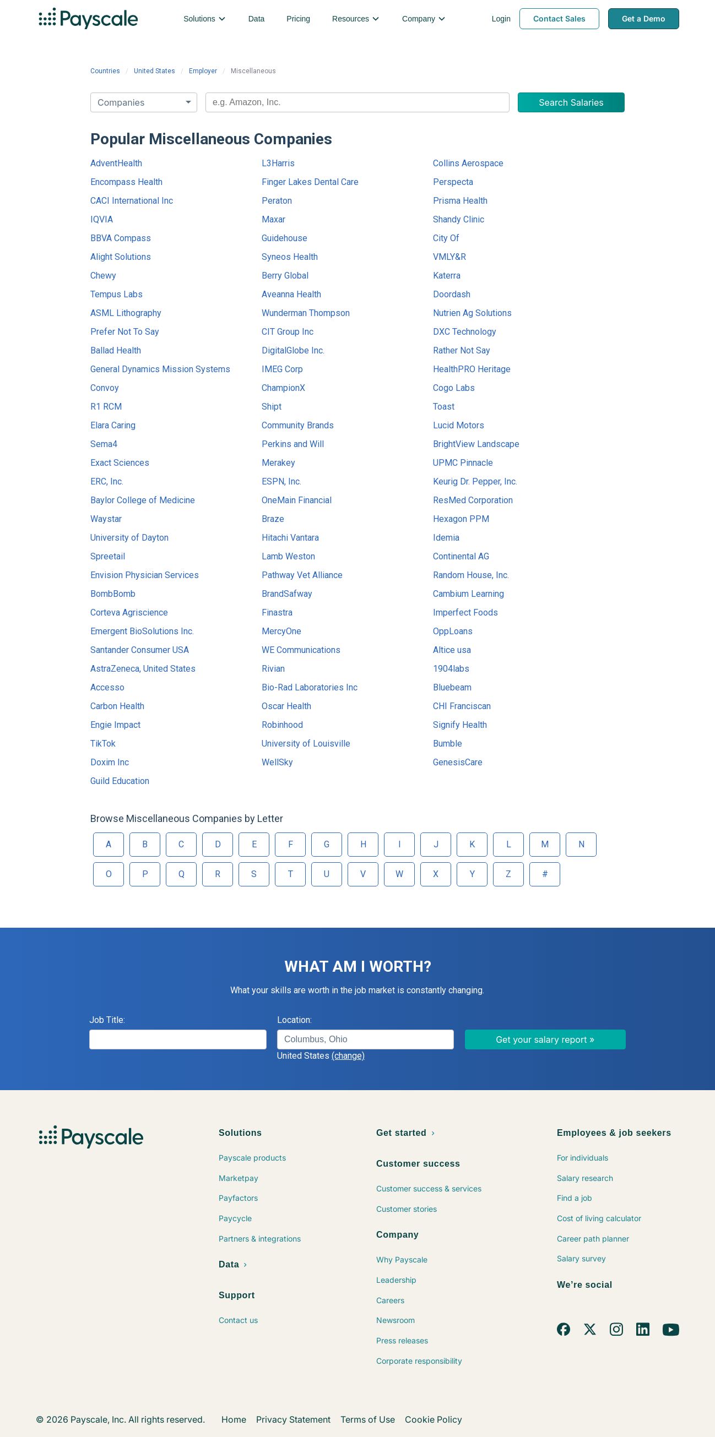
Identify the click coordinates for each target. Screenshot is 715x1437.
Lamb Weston (288, 556)
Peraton (277, 200)
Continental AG (461, 556)
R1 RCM (106, 406)
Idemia (446, 537)
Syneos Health (290, 257)
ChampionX (283, 388)
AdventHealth (116, 163)
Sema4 (103, 444)
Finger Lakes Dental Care (310, 182)
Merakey (278, 463)
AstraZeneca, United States (143, 668)
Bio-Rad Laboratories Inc (310, 687)
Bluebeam (452, 687)
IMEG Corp (282, 369)
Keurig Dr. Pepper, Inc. (475, 481)
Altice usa (452, 650)
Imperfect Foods (465, 612)
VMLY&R (449, 257)
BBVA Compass (120, 238)
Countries (105, 71)
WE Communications (301, 650)
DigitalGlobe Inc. (293, 350)
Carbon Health (117, 706)
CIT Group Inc (287, 331)
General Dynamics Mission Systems (160, 369)
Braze (273, 519)
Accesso (107, 687)
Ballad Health (115, 350)
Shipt (271, 406)
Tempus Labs (116, 294)
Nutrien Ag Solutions (472, 313)
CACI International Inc (131, 200)
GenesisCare (458, 762)
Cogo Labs (454, 388)
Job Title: (107, 1020)
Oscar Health (286, 706)
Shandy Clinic (458, 219)
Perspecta (453, 182)
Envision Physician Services (144, 575)
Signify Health (460, 725)
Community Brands (298, 425)
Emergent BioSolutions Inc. (142, 631)
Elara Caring (113, 425)
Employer (203, 71)
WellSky (277, 762)
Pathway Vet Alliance (302, 575)
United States (154, 71)
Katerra (447, 275)
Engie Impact (115, 725)
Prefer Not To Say (124, 331)
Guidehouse (284, 238)
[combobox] (357, 102)
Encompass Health (126, 182)
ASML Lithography (125, 313)
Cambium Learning (468, 594)
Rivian (273, 668)
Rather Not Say (461, 350)
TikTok (103, 743)
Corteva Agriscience (129, 612)
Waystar (106, 519)
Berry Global (285, 275)
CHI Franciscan (462, 706)
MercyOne (281, 631)
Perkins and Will (293, 444)
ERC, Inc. (106, 481)
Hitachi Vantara (290, 537)
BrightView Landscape (476, 444)
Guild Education (119, 781)
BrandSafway (287, 594)
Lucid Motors (458, 425)
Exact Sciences (119, 463)
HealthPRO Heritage (472, 369)
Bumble (447, 743)
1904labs (451, 668)
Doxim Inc (109, 762)
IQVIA (101, 219)
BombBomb (113, 594)
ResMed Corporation (473, 500)
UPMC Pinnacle (463, 463)
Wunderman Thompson (306, 313)
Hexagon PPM (461, 519)
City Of (446, 238)
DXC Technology (464, 331)
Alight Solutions (120, 257)
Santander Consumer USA (139, 650)
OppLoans (453, 631)
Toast (443, 406)
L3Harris (278, 163)
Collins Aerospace (468, 163)
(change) (348, 1055)
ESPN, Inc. (281, 481)
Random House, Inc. (471, 575)
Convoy (104, 388)
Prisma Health (460, 200)
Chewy (103, 275)
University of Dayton (129, 537)
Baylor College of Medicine (142, 500)
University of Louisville (306, 743)
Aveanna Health (291, 294)
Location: (294, 1020)
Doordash (451, 294)
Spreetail (107, 556)
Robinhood (282, 725)
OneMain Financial (297, 500)
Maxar (273, 219)
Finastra (277, 612)
